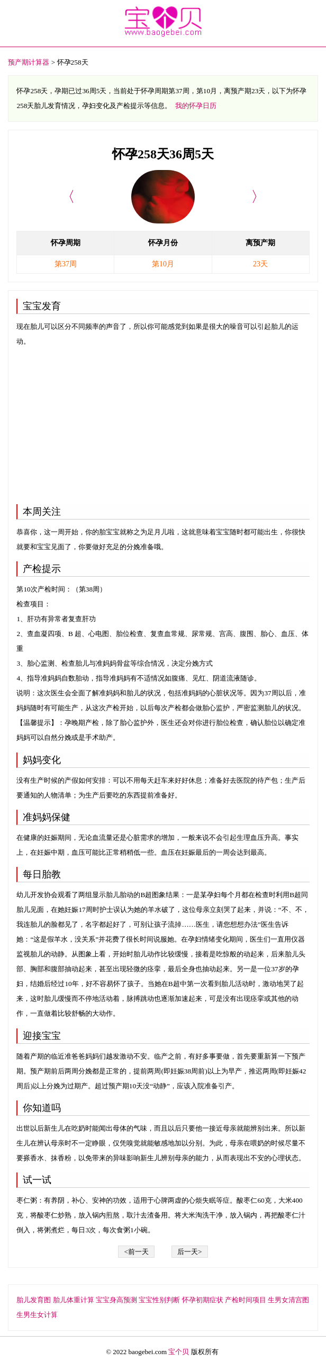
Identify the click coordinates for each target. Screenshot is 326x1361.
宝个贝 (178, 1352)
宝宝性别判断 (159, 1300)
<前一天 (136, 1252)
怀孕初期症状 (202, 1300)
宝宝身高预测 (116, 1300)
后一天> (189, 1252)
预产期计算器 (28, 62)
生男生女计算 (37, 1315)
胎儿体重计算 (73, 1300)
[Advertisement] (162, 423)
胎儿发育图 (33, 1300)
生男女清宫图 (288, 1300)
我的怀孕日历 (195, 106)
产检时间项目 (245, 1300)
